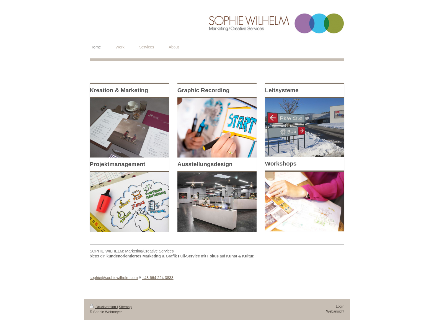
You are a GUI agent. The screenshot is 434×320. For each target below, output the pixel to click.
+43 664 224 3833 (157, 277)
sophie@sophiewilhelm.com (114, 277)
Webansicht (335, 311)
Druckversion (103, 307)
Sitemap (125, 307)
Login (340, 306)
